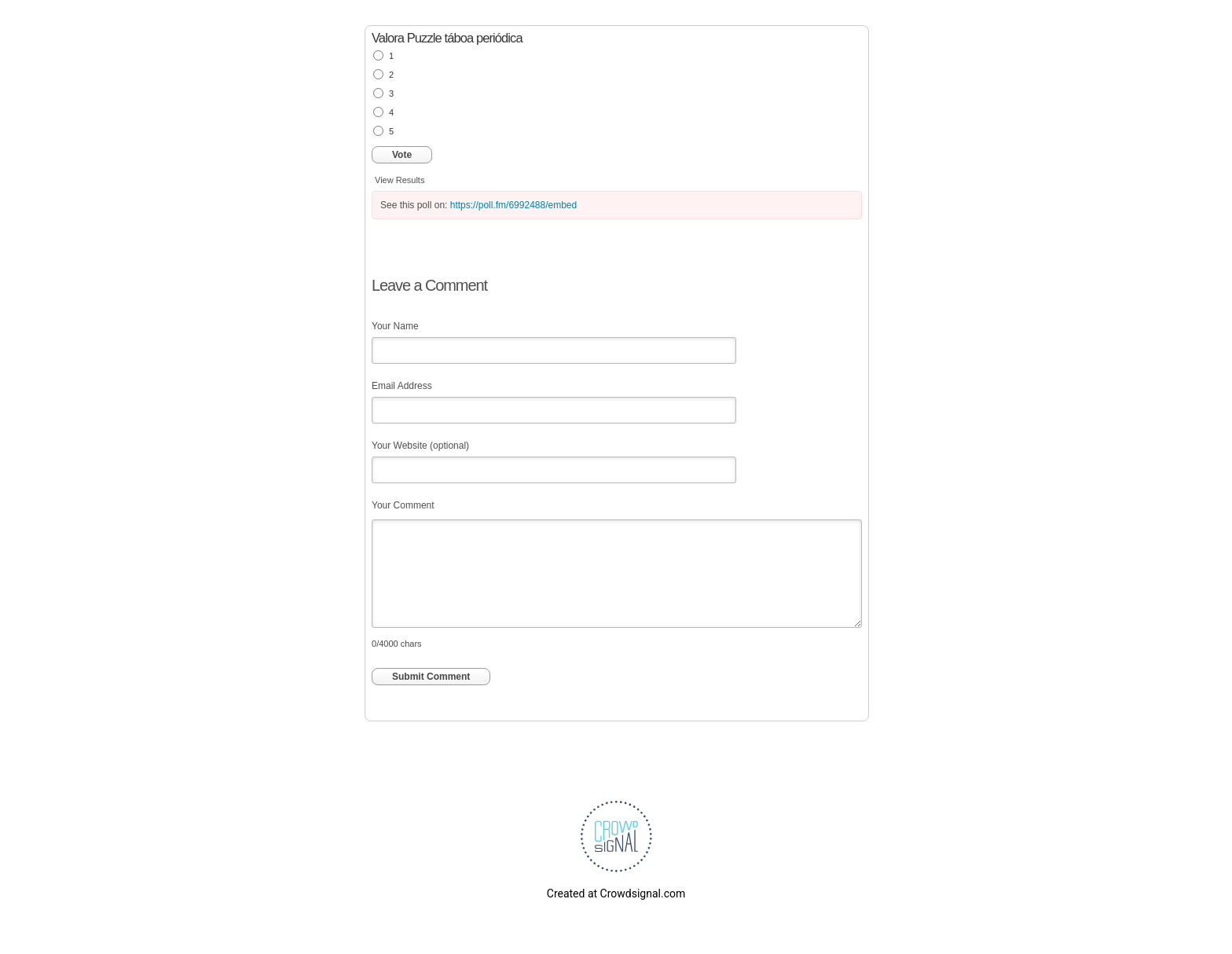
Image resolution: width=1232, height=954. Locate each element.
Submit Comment (431, 676)
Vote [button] (402, 154)
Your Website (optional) (420, 445)
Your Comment (403, 505)
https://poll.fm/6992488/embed (513, 205)
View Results (399, 180)
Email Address (402, 385)
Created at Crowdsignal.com (616, 893)
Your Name (395, 326)
